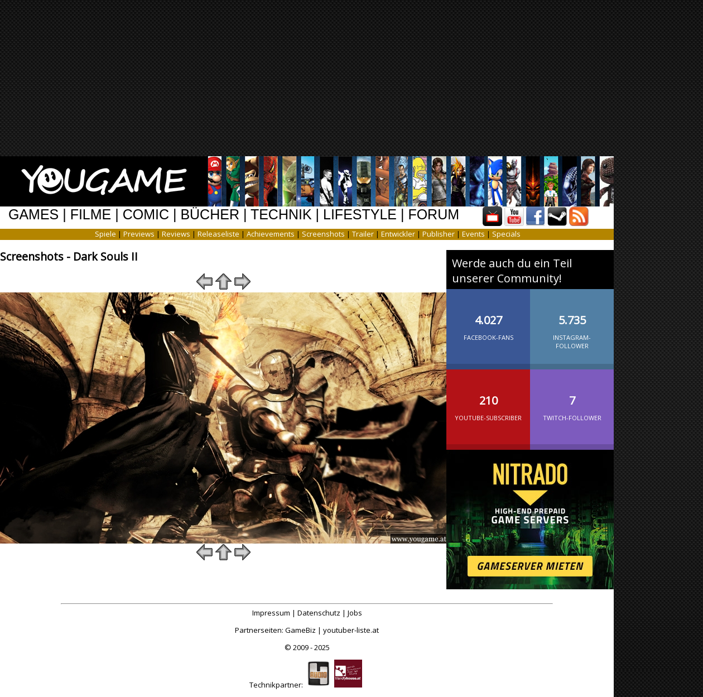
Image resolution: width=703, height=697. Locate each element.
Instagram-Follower (572, 323)
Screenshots (323, 234)
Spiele (105, 234)
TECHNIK (281, 214)
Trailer (363, 234)
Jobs (355, 613)
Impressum (271, 613)
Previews (139, 234)
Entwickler (398, 234)
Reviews (176, 234)
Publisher (438, 234)
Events (473, 234)
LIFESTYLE (360, 214)
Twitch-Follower (572, 399)
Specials (506, 234)
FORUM (433, 214)
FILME (91, 214)
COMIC (146, 214)
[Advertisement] (364, 78)
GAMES (33, 214)
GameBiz (300, 630)
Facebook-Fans (488, 319)
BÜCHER (209, 214)
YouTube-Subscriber (488, 399)
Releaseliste (218, 234)
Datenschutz (318, 613)
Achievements (271, 234)
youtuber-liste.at (351, 630)
